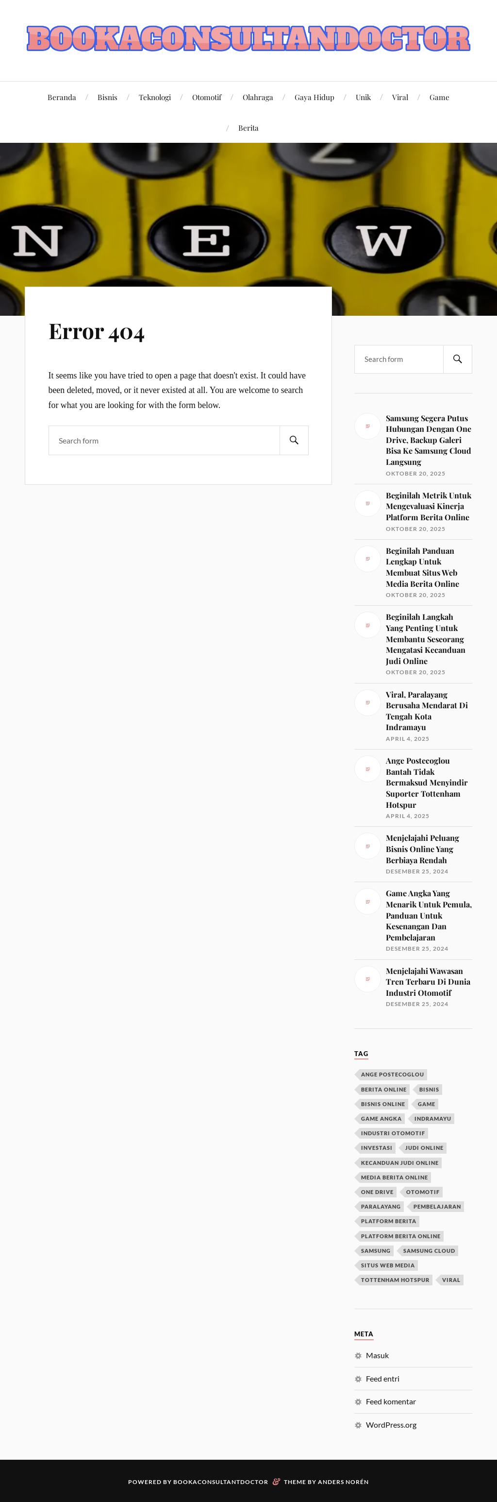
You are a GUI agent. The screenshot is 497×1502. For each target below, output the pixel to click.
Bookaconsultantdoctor (220, 1481)
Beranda (62, 97)
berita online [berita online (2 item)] (384, 1089)
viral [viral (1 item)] (451, 1280)
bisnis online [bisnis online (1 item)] (383, 1104)
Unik (363, 97)
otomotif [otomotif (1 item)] (423, 1192)
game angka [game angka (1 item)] (381, 1118)
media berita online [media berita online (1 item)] (394, 1177)
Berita (248, 127)
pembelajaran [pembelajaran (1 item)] (437, 1206)
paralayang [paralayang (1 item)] (381, 1206)
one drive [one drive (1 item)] (377, 1192)
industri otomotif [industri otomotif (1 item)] (393, 1133)
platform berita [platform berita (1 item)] (388, 1221)
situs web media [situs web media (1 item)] (388, 1265)
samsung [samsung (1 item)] (376, 1250)
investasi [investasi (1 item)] (377, 1147)
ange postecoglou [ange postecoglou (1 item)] (392, 1074)
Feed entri (382, 1378)
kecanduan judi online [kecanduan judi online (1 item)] (400, 1163)
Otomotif (206, 97)
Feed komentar (391, 1401)
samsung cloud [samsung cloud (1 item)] (429, 1250)
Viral (400, 97)
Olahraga (258, 97)
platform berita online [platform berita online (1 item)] (401, 1236)
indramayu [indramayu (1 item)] (432, 1118)
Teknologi (155, 97)
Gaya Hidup (314, 97)
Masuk (377, 1355)
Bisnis (107, 97)
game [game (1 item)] (426, 1104)
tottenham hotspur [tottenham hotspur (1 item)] (395, 1280)
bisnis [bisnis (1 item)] (429, 1089)
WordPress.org (391, 1424)
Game (439, 97)
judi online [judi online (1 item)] (424, 1147)
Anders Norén (343, 1481)
